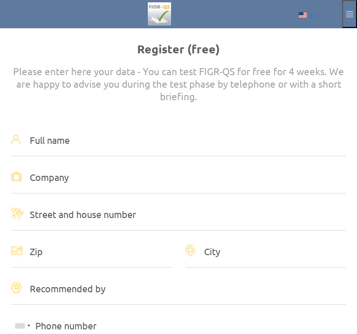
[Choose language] (311, 15)
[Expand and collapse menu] (349, 14)
